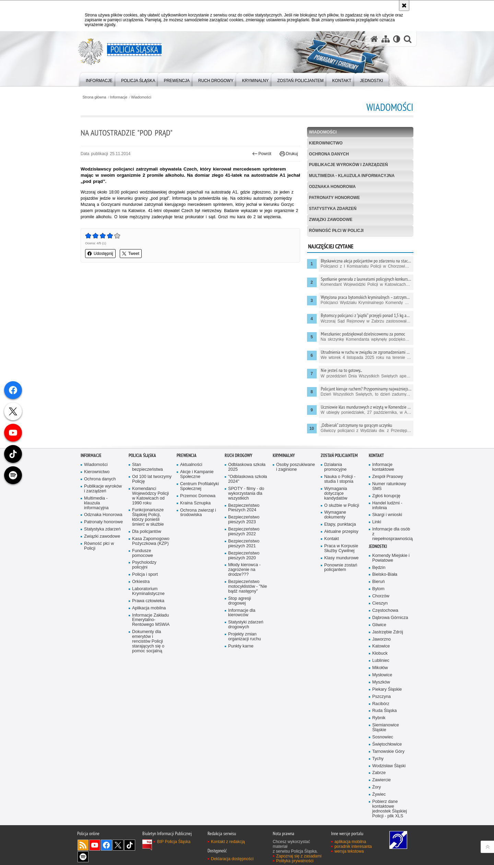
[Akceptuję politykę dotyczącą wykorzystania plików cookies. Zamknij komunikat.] (404, 5)
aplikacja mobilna (350, 852)
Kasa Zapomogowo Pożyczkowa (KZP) (150, 551)
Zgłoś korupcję (386, 506)
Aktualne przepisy (341, 542)
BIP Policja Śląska (173, 852)
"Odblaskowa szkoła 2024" (247, 489)
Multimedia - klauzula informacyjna (352, 175)
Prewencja (187, 466)
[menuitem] (99, 79)
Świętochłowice (387, 754)
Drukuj (289, 153)
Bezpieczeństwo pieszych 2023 (243, 530)
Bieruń (378, 592)
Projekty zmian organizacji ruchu (244, 647)
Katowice (381, 656)
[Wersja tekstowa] (396, 39)
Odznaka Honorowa (332, 186)
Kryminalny (284, 466)
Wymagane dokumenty (335, 525)
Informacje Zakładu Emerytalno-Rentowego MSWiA (150, 630)
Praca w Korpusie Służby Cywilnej (341, 558)
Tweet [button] (130, 253)
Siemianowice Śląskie (385, 738)
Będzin (379, 577)
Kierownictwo (326, 143)
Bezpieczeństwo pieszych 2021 (243, 554)
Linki (376, 532)
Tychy (378, 769)
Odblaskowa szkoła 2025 (247, 477)
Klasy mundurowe (341, 568)
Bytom (378, 599)
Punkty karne (241, 656)
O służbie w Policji (341, 515)
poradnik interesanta (353, 856)
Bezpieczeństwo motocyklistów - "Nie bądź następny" (247, 597)
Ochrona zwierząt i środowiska (198, 522)
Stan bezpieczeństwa (147, 477)
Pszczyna (381, 707)
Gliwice (379, 635)
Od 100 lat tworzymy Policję (152, 489)
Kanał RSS (83, 855)
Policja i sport (145, 585)
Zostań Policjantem (339, 466)
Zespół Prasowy (387, 487)
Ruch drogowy (238, 466)
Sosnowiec (382, 747)
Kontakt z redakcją (228, 852)
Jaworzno (381, 649)
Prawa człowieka (148, 611)
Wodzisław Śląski (388, 776)
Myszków (381, 692)
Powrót (261, 153)
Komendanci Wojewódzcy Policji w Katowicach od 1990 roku (150, 506)
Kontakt (331, 549)
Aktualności (191, 475)
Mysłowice (382, 685)
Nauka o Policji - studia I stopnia (339, 489)
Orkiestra (141, 592)
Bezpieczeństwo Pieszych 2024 (243, 518)
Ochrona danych (329, 154)
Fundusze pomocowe (142, 563)
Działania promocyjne (335, 477)
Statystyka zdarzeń (332, 208)
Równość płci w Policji (336, 230)
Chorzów (380, 606)
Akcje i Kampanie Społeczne (197, 484)
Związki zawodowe (331, 219)
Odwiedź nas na (94, 855)
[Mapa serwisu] (385, 39)
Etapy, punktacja (340, 535)
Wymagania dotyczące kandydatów (335, 504)
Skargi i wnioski (387, 525)
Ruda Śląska (384, 721)
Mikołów (380, 678)
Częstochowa (385, 621)
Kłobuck (380, 664)
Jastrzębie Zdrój (387, 642)
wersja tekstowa (349, 861)
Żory (376, 797)
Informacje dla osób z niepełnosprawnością (392, 544)
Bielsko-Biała (384, 585)
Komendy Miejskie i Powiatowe (391, 568)
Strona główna (94, 97)
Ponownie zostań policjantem (340, 577)
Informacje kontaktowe (383, 477)
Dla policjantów (146, 542)
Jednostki (378, 557)
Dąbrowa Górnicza (390, 628)
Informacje (118, 97)
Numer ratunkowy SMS (389, 496)
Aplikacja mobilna (149, 618)
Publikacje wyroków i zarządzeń (348, 164)
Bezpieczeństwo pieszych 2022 (243, 542)
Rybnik (379, 728)
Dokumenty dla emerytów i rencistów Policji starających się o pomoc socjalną (148, 652)
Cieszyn (380, 613)
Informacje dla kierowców (241, 623)
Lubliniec (380, 671)
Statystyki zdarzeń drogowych (245, 635)
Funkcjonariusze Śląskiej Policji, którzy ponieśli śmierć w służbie (148, 527)
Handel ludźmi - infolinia (387, 516)
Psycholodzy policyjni (144, 575)
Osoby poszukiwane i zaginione (295, 477)
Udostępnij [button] (100, 253)
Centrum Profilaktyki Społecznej (199, 496)
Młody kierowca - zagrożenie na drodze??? (244, 580)
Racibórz (380, 714)
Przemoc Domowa (197, 506)
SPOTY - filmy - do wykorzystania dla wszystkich (246, 504)
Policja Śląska (142, 466)
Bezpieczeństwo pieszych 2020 (243, 566)
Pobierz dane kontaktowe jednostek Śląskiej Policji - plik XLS (389, 819)
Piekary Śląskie (387, 700)
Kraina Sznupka (195, 513)
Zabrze (379, 783)
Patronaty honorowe (334, 197)
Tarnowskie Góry (388, 762)
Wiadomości (141, 97)
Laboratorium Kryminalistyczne (148, 601)
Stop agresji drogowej (239, 611)
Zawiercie (381, 790)
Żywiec (379, 805)
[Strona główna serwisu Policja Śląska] (374, 39)
